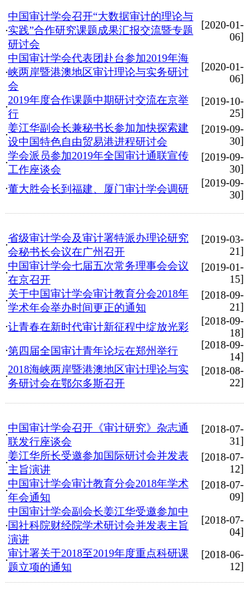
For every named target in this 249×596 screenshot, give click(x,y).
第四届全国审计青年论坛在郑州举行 (93, 350)
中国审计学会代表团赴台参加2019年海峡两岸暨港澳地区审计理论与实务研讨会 (98, 72)
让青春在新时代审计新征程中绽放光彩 (98, 327)
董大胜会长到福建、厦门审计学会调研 (98, 188)
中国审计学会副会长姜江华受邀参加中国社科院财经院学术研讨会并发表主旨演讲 (98, 525)
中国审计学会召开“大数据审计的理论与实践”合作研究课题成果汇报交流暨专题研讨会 (100, 30)
